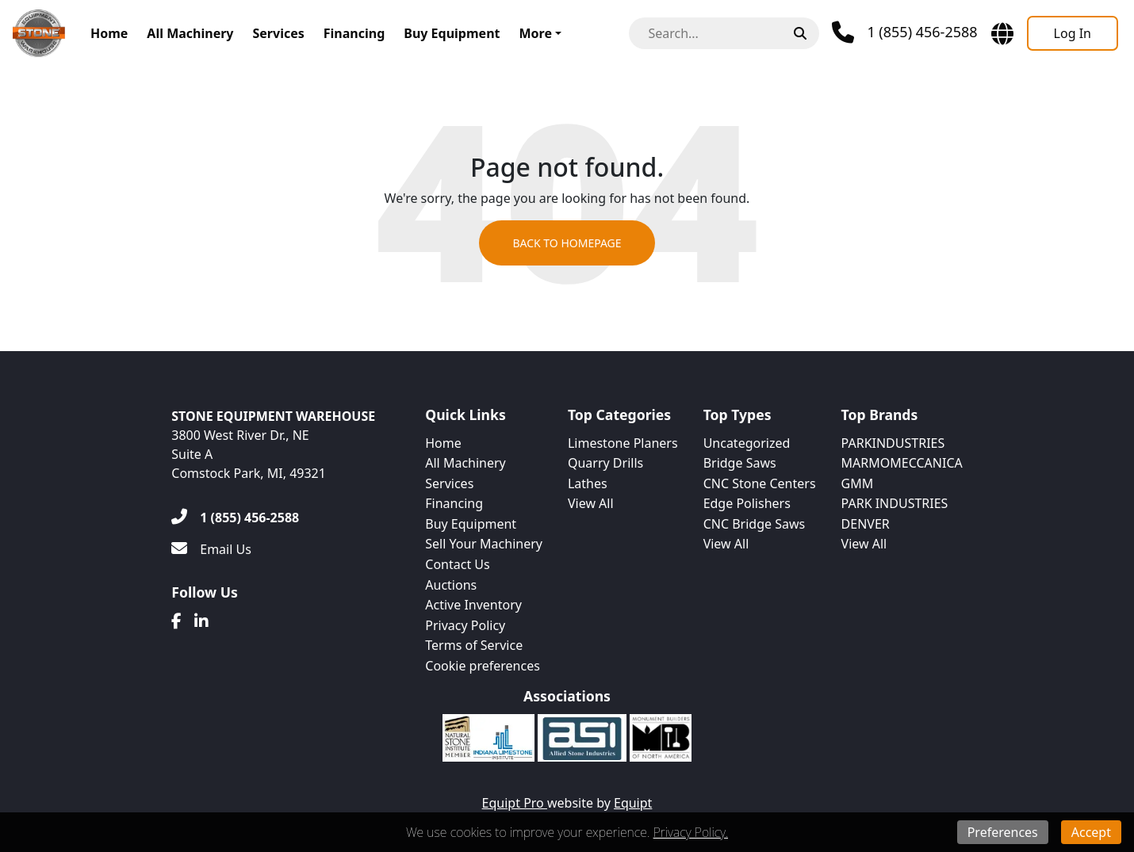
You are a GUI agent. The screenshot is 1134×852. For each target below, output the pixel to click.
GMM (857, 483)
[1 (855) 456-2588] (235, 517)
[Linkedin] (201, 621)
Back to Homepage (566, 242)
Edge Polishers (747, 503)
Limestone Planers (623, 443)
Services (278, 33)
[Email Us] (211, 549)
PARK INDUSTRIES (894, 503)
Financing (354, 33)
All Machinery (190, 33)
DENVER (865, 524)
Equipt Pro (514, 803)
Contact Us (457, 564)
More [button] (535, 33)
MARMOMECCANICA (902, 463)
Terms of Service (474, 645)
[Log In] (1072, 33)
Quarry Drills (605, 463)
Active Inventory (473, 604)
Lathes (587, 483)
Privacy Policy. (690, 832)
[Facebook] (176, 621)
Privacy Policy (465, 625)
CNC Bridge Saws (754, 524)
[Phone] (904, 32)
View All (591, 503)
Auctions (451, 585)
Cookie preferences (482, 665)
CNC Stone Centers (759, 483)
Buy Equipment (452, 33)
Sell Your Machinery (483, 543)
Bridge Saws (739, 463)
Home (109, 33)
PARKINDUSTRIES (893, 443)
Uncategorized (747, 443)
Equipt (633, 803)
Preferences (1002, 832)
